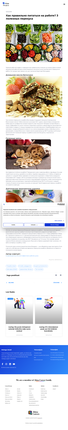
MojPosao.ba (44, 391)
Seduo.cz (19, 393)
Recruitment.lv (32, 403)
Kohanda (34, 224)
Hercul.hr (43, 395)
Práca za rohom (8, 397)
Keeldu (13, 224)
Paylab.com (19, 401)
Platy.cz (19, 397)
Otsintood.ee (32, 399)
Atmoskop (7, 401)
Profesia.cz (7, 393)
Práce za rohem (8, 399)
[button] (64, 4)
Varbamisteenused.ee (34, 405)
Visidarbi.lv (31, 397)
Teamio (18, 391)
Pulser (42, 399)
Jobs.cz (6, 389)
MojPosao (43, 389)
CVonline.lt (31, 389)
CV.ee (30, 393)
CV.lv (30, 391)
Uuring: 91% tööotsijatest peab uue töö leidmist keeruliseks (48, 329)
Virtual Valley (44, 397)
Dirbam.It (31, 395)
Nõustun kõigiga (55, 224)
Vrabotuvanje (44, 393)
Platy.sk (18, 399)
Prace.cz (7, 395)
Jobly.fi (54, 389)
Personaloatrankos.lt (33, 401)
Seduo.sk (19, 395)
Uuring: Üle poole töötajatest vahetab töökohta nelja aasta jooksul (19, 329)
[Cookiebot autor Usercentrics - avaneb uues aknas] (58, 204)
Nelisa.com (7, 403)
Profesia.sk (7, 391)
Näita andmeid (58, 220)
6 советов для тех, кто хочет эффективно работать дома (22, 256)
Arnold (18, 389)
